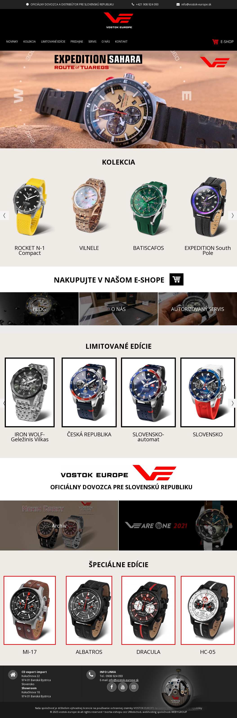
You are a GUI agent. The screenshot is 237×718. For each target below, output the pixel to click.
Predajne (77, 41)
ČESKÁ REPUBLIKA (89, 434)
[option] (118, 99)
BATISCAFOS (148, 247)
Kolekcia (29, 41)
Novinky (12, 41)
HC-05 (207, 651)
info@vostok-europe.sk (196, 4)
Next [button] (232, 215)
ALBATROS (89, 651)
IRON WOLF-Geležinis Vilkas (30, 436)
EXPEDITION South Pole (208, 250)
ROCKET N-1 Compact (30, 250)
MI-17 (30, 651)
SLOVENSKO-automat (148, 436)
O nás (106, 41)
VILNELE (89, 247)
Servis (92, 41)
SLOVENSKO (208, 434)
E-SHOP (223, 41)
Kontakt (121, 41)
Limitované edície (53, 41)
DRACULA (148, 651)
